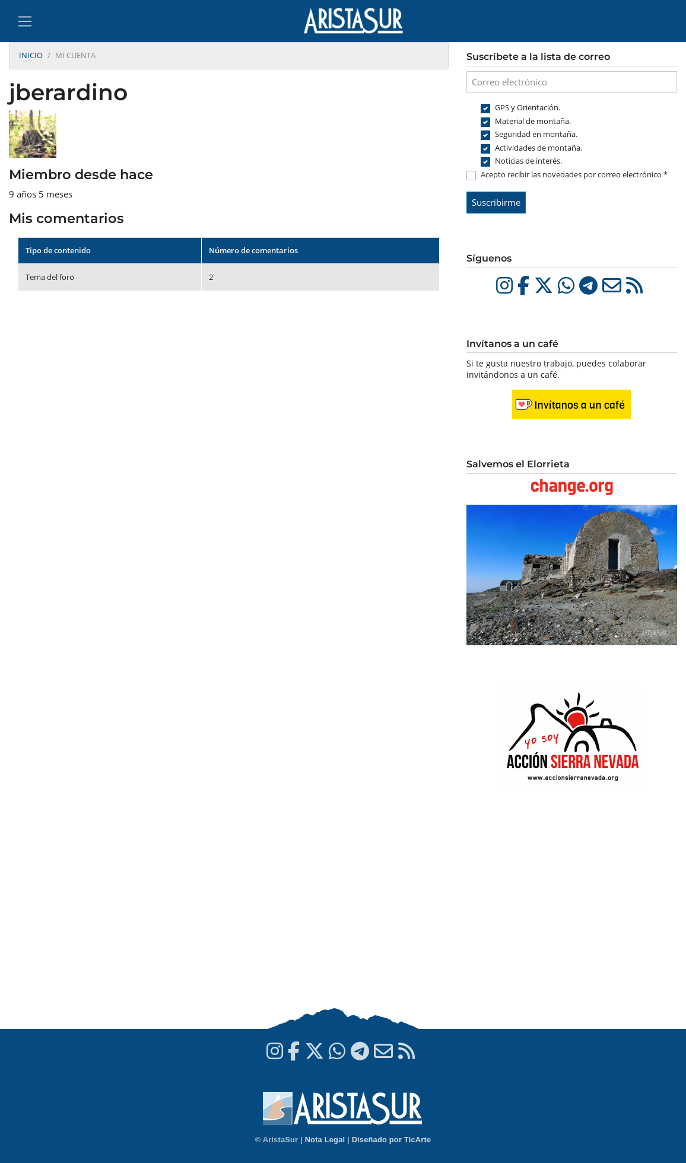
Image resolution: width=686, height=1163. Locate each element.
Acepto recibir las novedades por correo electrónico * (574, 174)
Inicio (31, 55)
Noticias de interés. (528, 160)
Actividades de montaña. (538, 147)
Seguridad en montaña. (536, 134)
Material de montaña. (533, 121)
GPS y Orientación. (527, 107)
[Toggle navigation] (24, 21)
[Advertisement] (571, 910)
